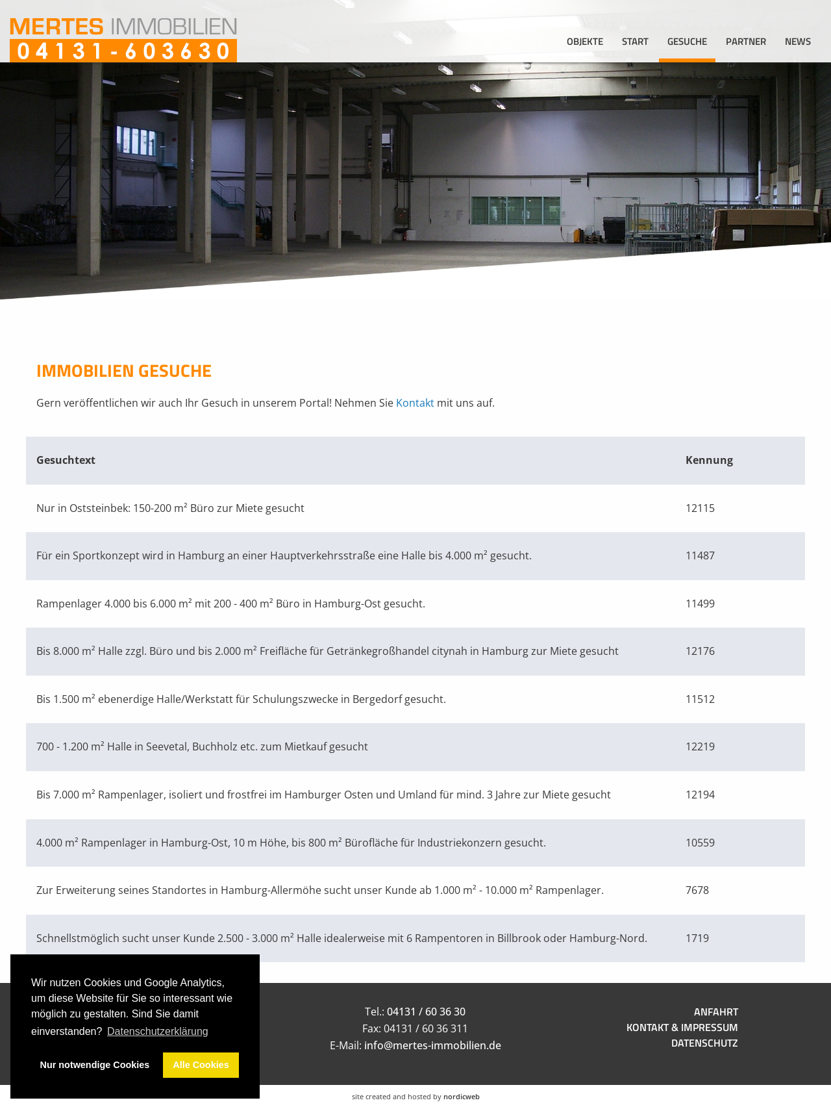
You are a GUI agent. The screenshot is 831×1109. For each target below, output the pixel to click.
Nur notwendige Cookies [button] (95, 1065)
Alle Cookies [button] (201, 1065)
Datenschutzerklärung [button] (157, 1031)
